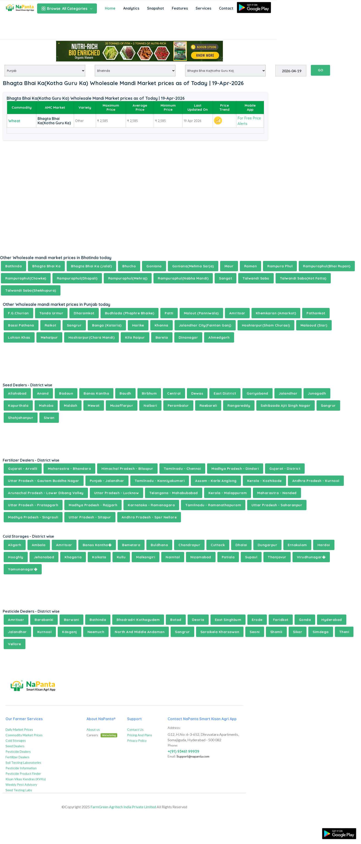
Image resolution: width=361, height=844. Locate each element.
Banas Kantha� (97, 545)
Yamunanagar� (22, 569)
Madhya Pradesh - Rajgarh (93, 505)
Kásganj (69, 632)
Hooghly (15, 557)
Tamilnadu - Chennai (182, 468)
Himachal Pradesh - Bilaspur (127, 468)
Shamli (276, 632)
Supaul (251, 557)
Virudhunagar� (311, 557)
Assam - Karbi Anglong (216, 481)
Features (180, 8)
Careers (102, 735)
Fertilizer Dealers (17, 757)
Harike (138, 325)
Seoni (255, 632)
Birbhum (149, 393)
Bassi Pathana (21, 325)
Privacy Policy (137, 740)
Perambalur (178, 405)
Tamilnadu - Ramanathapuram (213, 505)
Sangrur (74, 325)
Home (110, 8)
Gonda (305, 619)
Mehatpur (49, 337)
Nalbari (150, 405)
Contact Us (135, 729)
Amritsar (237, 313)
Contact (226, 8)
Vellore (14, 644)
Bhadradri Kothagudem (138, 619)
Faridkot (280, 619)
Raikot (50, 325)
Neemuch (96, 632)
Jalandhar (288, 393)
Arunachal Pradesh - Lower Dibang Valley (46, 493)
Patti (169, 313)
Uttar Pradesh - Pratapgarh (33, 505)
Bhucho (129, 266)
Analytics (131, 8)
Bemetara (131, 545)
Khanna (161, 325)
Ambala (39, 545)
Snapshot (155, 8)
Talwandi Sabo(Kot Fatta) (303, 278)
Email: (172, 756)
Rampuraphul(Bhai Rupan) (326, 266)
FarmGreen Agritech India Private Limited (123, 807)
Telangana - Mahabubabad (173, 493)
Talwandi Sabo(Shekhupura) (30, 290)
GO (320, 70)
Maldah (70, 405)
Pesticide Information (21, 768)
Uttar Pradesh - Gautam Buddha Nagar (43, 481)
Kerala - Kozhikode (264, 481)
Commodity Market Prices (24, 735)
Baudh (125, 393)
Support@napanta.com (193, 756)
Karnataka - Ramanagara (151, 505)
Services (203, 8)
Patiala (228, 557)
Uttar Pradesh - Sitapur (90, 517)
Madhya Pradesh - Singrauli (33, 517)
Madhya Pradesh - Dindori (235, 468)
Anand (43, 393)
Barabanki (44, 619)
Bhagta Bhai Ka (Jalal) (91, 266)
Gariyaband (257, 393)
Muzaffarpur (121, 405)
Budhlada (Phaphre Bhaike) (129, 313)
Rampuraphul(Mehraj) (128, 278)
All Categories (67, 8)
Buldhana (159, 545)
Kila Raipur (135, 337)
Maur (229, 266)
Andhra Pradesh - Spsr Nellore (149, 517)
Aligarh (14, 545)
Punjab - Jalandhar (107, 481)
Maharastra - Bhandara (69, 468)
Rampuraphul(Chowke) (25, 278)
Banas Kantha (96, 393)
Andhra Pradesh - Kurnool (315, 481)
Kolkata (99, 557)
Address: (174, 728)
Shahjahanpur (20, 417)
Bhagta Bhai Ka (46, 266)
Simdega (321, 632)
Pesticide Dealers (18, 751)
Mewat (94, 405)
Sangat (225, 278)
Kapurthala (18, 405)
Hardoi (323, 545)
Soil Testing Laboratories (23, 762)
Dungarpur (267, 545)
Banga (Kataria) (107, 325)
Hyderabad (331, 619)
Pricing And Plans (139, 735)
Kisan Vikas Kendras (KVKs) (25, 779)
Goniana (154, 266)
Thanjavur (277, 557)
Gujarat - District (284, 468)
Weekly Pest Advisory (21, 784)
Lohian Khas (19, 337)
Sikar (297, 632)
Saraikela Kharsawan (219, 632)
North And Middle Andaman (139, 632)
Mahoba (46, 405)
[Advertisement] (138, 28)
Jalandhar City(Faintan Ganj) (205, 325)
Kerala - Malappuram (227, 493)
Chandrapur (189, 545)
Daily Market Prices (19, 729)
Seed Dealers (15, 746)
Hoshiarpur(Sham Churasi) (266, 325)
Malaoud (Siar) (314, 325)
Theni (344, 632)
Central (174, 393)
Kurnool (44, 632)
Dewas (197, 393)
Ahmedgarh (219, 337)
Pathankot (315, 313)
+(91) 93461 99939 (183, 751)
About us (93, 729)
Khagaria (73, 557)
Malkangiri (145, 557)
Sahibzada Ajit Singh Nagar (285, 405)
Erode (257, 619)
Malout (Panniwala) (201, 313)
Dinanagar (188, 337)
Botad (175, 619)
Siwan (49, 417)
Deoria (198, 619)
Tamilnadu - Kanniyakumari (160, 481)
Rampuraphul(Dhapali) (77, 278)
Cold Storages (15, 740)
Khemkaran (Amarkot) (276, 313)
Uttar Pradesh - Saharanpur (277, 505)
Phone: (173, 745)
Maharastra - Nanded (277, 493)
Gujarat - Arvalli (22, 468)
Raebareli (208, 405)
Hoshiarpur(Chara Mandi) (91, 337)
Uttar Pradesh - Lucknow (116, 493)
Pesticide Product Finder (23, 773)
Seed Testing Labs (18, 790)
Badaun (66, 393)
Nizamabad (200, 557)
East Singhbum (228, 619)
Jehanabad (44, 557)
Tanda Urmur (51, 313)
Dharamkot (84, 313)
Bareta (162, 337)
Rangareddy (238, 405)
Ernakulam (297, 545)
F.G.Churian (18, 313)
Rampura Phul (280, 266)
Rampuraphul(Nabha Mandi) (183, 278)
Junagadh (317, 393)
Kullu (121, 557)
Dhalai (241, 545)
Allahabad (17, 393)
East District (225, 393)
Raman (250, 266)
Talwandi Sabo (256, 278)
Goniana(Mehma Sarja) (193, 266)
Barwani (71, 619)
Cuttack (218, 545)
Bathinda (13, 266)
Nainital (173, 557)
